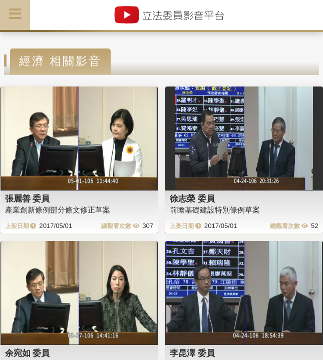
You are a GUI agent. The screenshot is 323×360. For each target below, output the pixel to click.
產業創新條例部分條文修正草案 (57, 210)
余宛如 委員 (27, 353)
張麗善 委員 (27, 198)
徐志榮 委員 (192, 198)
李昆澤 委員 (192, 353)
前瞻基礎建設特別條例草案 (215, 210)
